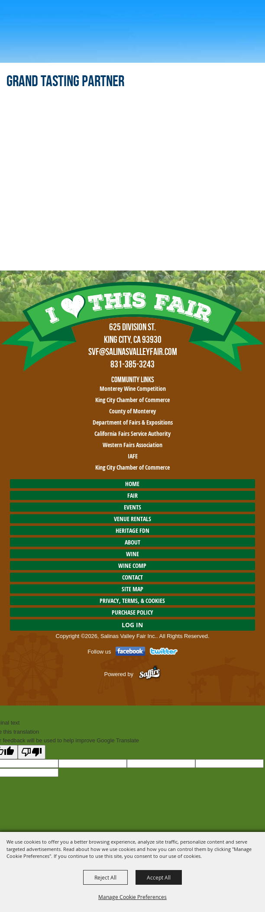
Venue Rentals (132, 519)
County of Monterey (132, 411)
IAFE (133, 456)
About (132, 542)
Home (132, 484)
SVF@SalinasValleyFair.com (132, 351)
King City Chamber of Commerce (132, 400)
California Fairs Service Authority (132, 433)
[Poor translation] (31, 752)
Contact (132, 577)
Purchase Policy (132, 612)
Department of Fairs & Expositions (133, 422)
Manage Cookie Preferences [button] (132, 896)
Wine (132, 554)
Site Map (132, 589)
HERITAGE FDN (132, 530)
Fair (132, 495)
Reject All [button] (105, 877)
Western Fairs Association (132, 445)
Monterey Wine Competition (133, 388)
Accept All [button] (159, 877)
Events (132, 507)
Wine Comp (132, 565)
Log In (132, 625)
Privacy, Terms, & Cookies (132, 600)
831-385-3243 (132, 364)
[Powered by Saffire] (149, 674)
